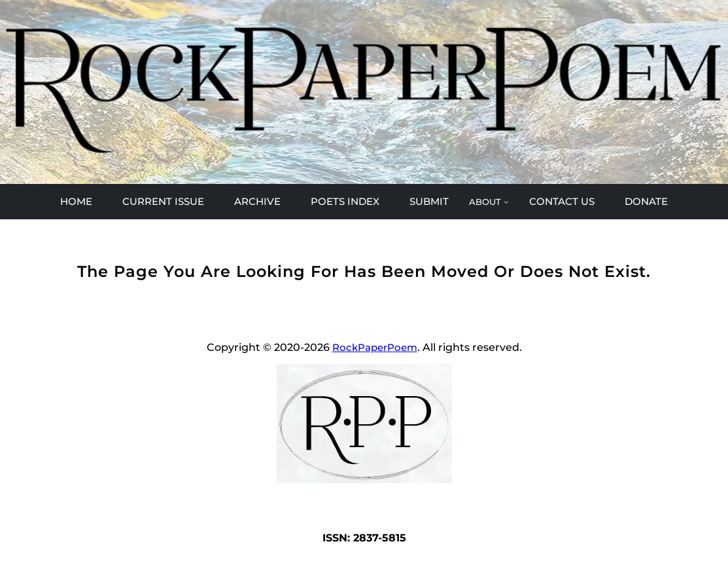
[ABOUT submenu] (488, 201)
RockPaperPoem (374, 347)
